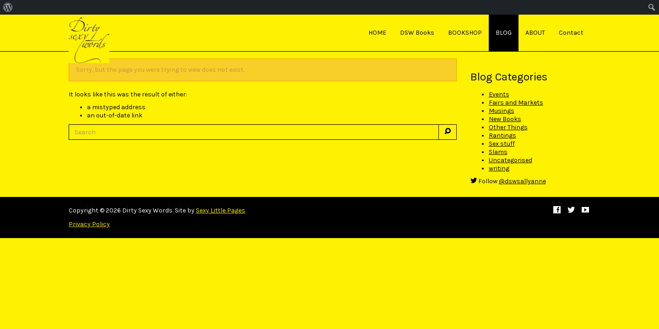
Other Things (508, 127)
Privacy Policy (89, 224)
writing (499, 168)
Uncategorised (510, 160)
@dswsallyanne (522, 181)
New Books (505, 119)
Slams (498, 152)
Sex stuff (502, 144)
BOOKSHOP (465, 33)
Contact (571, 33)
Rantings (502, 135)
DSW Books (417, 33)
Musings (501, 111)
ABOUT (535, 33)
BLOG (504, 33)
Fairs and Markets (516, 102)
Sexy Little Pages (220, 210)
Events (499, 94)
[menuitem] (8, 7)
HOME (377, 33)
